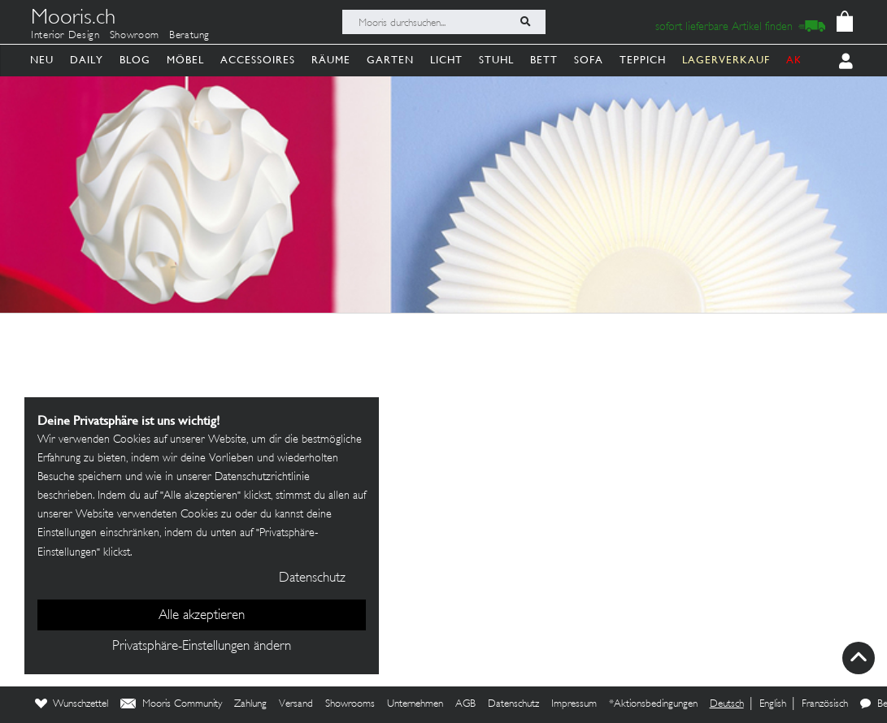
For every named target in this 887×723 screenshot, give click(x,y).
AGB (465, 704)
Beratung (189, 36)
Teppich (643, 60)
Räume (330, 60)
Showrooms (350, 704)
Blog (135, 60)
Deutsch (727, 704)
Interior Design (65, 36)
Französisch (825, 704)
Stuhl (496, 60)
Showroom (134, 36)
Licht (446, 60)
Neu (42, 60)
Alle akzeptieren (202, 615)
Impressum (574, 704)
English (772, 704)
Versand (296, 704)
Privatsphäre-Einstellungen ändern (201, 646)
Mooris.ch (73, 19)
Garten (390, 60)
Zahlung (250, 704)
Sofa (588, 60)
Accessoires (257, 60)
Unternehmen (415, 704)
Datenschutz (513, 704)
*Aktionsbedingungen (653, 704)
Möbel (185, 60)
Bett (544, 60)
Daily (86, 60)
